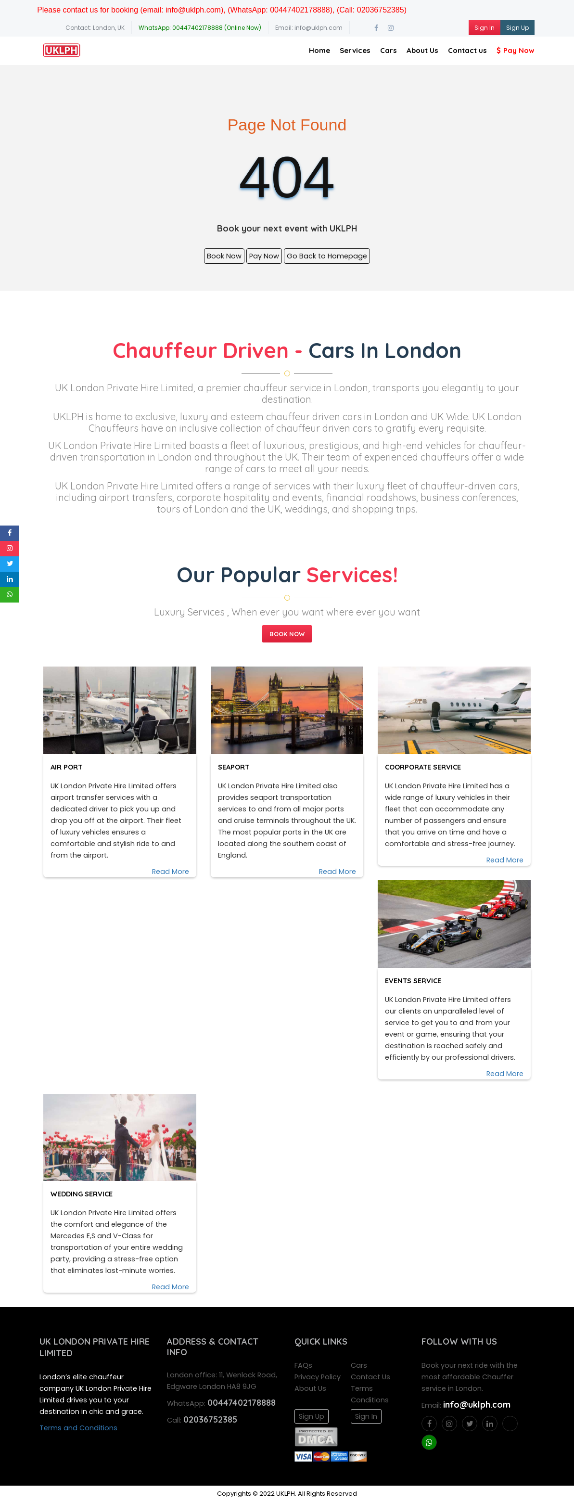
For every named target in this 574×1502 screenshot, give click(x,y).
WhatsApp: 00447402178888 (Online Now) (200, 28)
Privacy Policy (317, 1377)
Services (355, 50)
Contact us (467, 50)
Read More (170, 871)
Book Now (224, 256)
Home (319, 50)
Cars (388, 50)
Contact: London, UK (95, 28)
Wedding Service (84, 1193)
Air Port (69, 766)
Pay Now (516, 50)
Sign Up (517, 28)
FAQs (303, 1365)
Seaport (236, 766)
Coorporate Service (425, 766)
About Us (422, 50)
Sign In (484, 28)
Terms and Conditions (78, 1428)
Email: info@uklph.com (309, 28)
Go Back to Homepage (327, 256)
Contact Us (370, 1377)
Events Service (415, 980)
